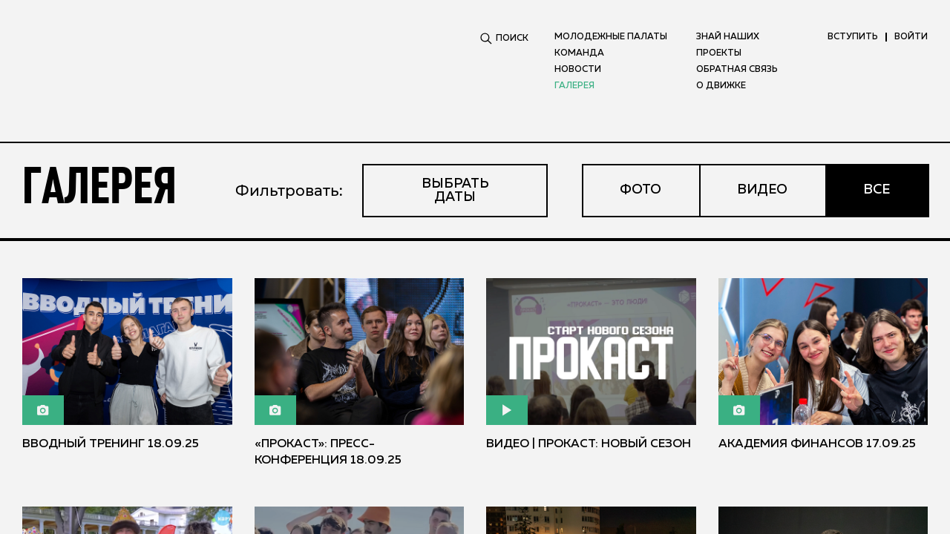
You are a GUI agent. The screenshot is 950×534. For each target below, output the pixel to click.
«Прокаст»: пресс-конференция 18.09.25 (328, 452)
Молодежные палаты (610, 37)
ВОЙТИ (911, 37)
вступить (853, 37)
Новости (577, 69)
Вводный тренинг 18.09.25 (110, 444)
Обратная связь (737, 69)
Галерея (574, 86)
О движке (721, 86)
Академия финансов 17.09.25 (817, 444)
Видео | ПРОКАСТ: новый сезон (588, 444)
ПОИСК (504, 38)
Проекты (718, 53)
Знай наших (727, 37)
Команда (579, 53)
